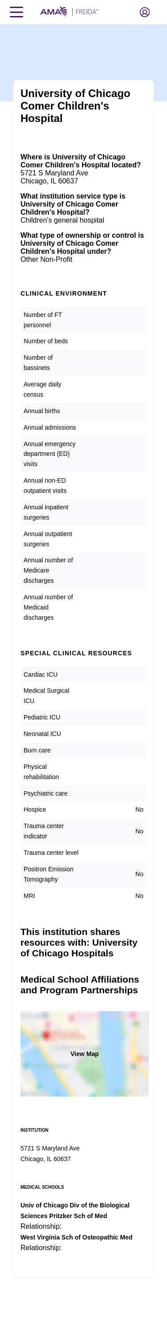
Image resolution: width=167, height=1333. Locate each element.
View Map (84, 1053)
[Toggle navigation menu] (16, 12)
